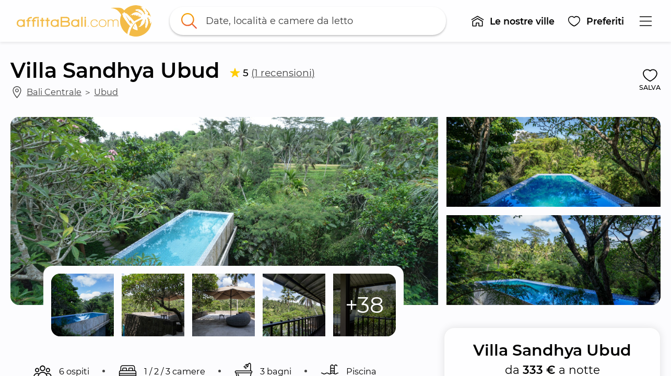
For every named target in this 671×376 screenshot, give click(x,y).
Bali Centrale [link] (54, 92)
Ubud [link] (106, 92)
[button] (512, 21)
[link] (84, 21)
